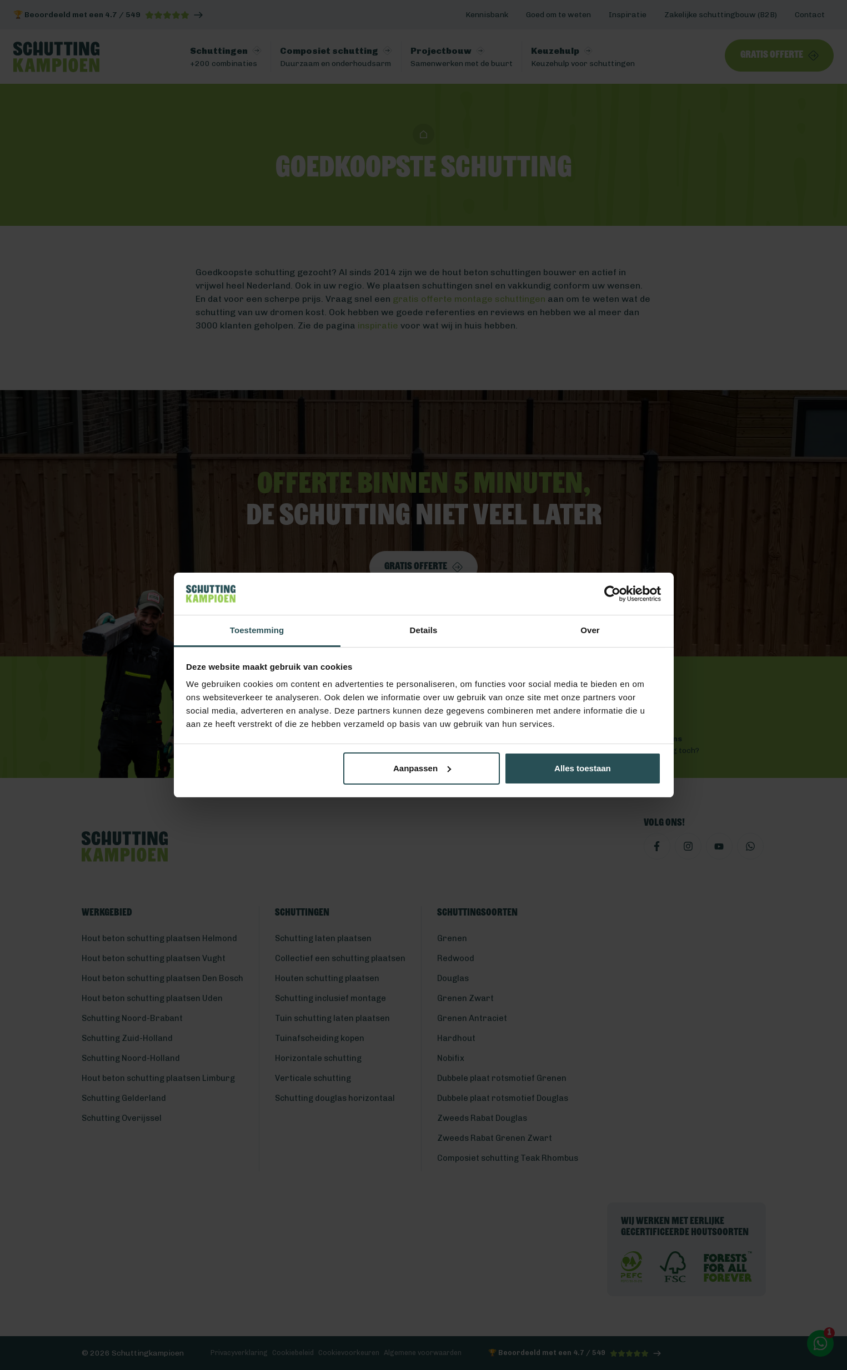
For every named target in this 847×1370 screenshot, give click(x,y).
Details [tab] (424, 630)
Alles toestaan (582, 768)
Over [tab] (590, 630)
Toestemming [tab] (257, 630)
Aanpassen (422, 768)
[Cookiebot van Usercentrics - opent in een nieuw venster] (612, 593)
